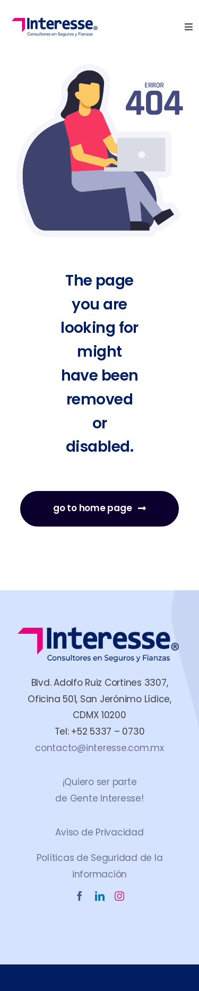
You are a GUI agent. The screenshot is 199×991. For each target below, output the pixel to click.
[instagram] (119, 896)
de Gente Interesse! (99, 798)
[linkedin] (100, 896)
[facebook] (79, 896)
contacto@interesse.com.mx (99, 748)
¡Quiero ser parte (100, 781)
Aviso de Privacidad (99, 832)
